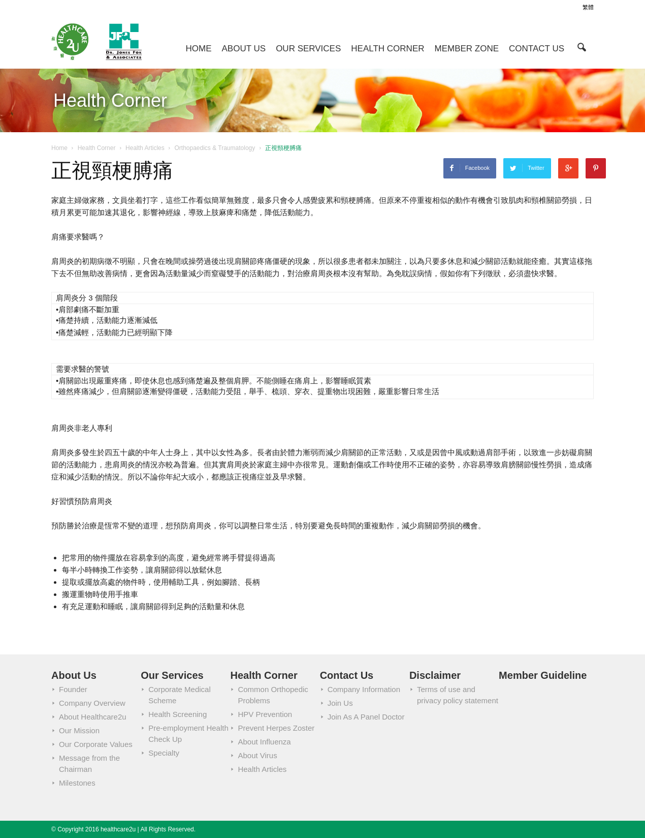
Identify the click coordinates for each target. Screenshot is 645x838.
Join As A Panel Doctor (366, 716)
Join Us (340, 703)
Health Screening (177, 714)
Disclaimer (435, 675)
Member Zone (467, 48)
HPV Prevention (265, 714)
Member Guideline (543, 675)
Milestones (77, 783)
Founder (73, 689)
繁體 (588, 7)
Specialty (163, 753)
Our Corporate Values (96, 744)
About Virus (257, 755)
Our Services (308, 48)
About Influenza (264, 741)
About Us (244, 48)
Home (199, 48)
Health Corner (387, 48)
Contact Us (536, 48)
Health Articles (262, 769)
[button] (581, 46)
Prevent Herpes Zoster (276, 728)
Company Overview (92, 703)
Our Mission (79, 730)
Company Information (364, 689)
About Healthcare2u (92, 716)
